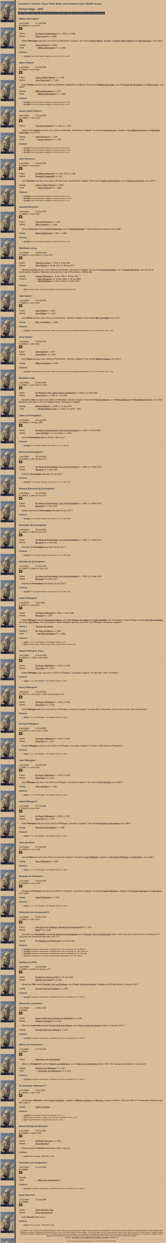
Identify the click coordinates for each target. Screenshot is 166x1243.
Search (75, 13)
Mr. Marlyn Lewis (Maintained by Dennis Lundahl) (90, 1237)
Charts (55, 13)
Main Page (22, 13)
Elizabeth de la (143, 400)
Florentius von (47, 1060)
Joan (144, 41)
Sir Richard (46, 634)
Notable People (65, 13)
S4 (25, 1120)
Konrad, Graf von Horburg (55, 984)
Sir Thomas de (79, 620)
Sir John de (154, 620)
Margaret (39, 470)
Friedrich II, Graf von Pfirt (47, 977)
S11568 (27, 445)
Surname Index (33, 13)
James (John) (123, 41)
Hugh (76, 229)
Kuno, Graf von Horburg (85, 984)
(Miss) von (48, 1180)
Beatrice (99, 1100)
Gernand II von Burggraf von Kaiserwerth (58, 927)
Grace (43, 1213)
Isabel (110, 891)
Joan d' (41, 433)
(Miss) (41, 36)
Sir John (32, 622)
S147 (26, 1156)
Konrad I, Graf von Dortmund (97, 934)
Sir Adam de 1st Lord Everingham (56, 467)
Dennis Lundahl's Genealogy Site (91, 13)
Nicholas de (109, 823)
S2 (25, 956)
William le (84, 1100)
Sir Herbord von (65, 934)
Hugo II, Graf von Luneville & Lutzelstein (53, 1018)
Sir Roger (44, 613)
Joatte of (43, 1021)
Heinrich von (59, 1064)
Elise (37, 930)
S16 (25, 1117)
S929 (26, 642)
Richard (102, 400)
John (40, 311)
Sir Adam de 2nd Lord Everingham (57, 430)
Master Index (46, 13)
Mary (44, 279)
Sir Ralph (43, 1141)
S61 (25, 289)
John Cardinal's (80, 1241)
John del (104, 782)
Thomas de (43, 126)
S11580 (27, 330)
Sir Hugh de (46, 34)
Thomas (43, 222)
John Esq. (44, 1210)
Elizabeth (44, 176)
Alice (44, 281)
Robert (54, 229)
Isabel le (57, 1100)
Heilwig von (43, 980)
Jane (41, 266)
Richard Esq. (47, 409)
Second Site (88, 1241)
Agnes (96, 41)
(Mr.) (102, 318)
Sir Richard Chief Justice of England (55, 393)
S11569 (27, 949)
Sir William (137, 130)
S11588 (27, 56)
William (46, 48)
